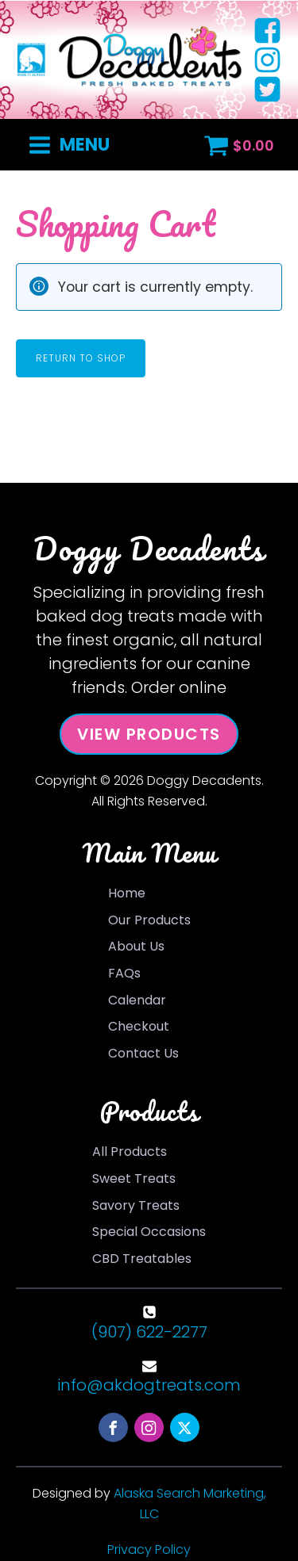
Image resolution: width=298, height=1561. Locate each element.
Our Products (149, 920)
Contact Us (143, 1053)
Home (126, 893)
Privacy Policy (149, 1549)
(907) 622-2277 (149, 1332)
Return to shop (81, 358)
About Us (136, 946)
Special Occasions (149, 1231)
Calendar (137, 1000)
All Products (129, 1151)
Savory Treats (136, 1205)
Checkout (138, 1026)
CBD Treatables (142, 1258)
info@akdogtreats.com (149, 1385)
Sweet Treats (134, 1178)
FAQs (124, 973)
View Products (149, 734)
